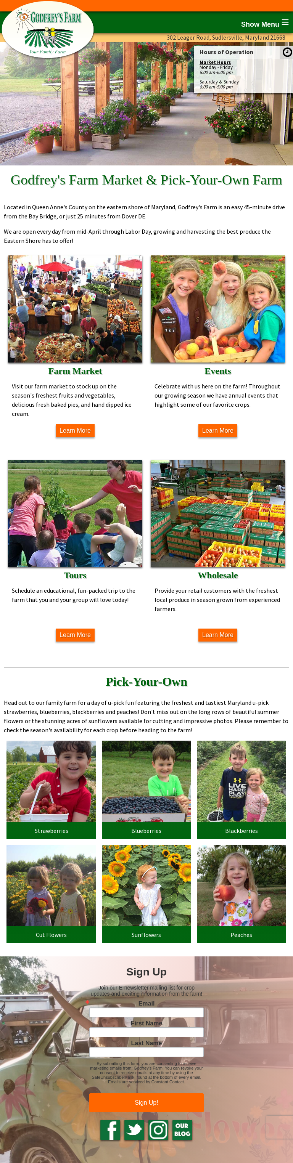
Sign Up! (146, 1102)
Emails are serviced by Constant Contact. (146, 1082)
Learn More (75, 430)
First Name (147, 1023)
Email (146, 1004)
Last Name (146, 1043)
